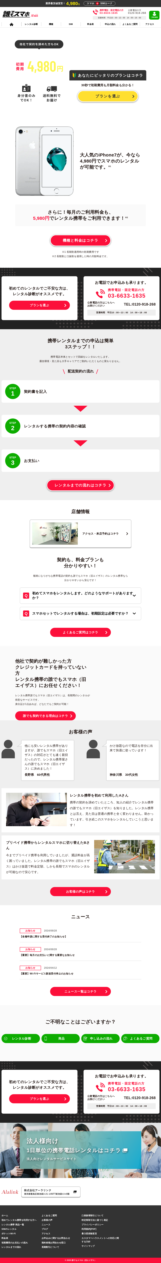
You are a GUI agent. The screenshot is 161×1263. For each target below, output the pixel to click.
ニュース (46, 1224)
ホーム (5, 1215)
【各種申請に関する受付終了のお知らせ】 (43, 936)
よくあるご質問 (49, 1215)
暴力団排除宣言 (89, 1233)
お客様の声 (47, 1220)
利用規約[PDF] (89, 1229)
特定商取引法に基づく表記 (95, 1220)
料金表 (5, 1238)
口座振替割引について (92, 1215)
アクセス (46, 1233)
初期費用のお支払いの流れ (15, 1242)
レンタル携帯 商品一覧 (13, 1224)
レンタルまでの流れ (11, 1247)
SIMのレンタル (9, 1229)
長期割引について (50, 1247)
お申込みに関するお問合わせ (56, 1238)
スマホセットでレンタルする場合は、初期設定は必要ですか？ (80, 613)
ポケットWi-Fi (9, 1233)
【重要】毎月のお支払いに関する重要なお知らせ (47, 955)
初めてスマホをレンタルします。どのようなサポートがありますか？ (82, 595)
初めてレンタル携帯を (19, 1220)
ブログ (45, 1229)
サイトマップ (88, 1246)
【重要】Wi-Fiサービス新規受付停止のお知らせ (46, 973)
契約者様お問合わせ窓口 (54, 1242)
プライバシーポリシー (92, 1224)
